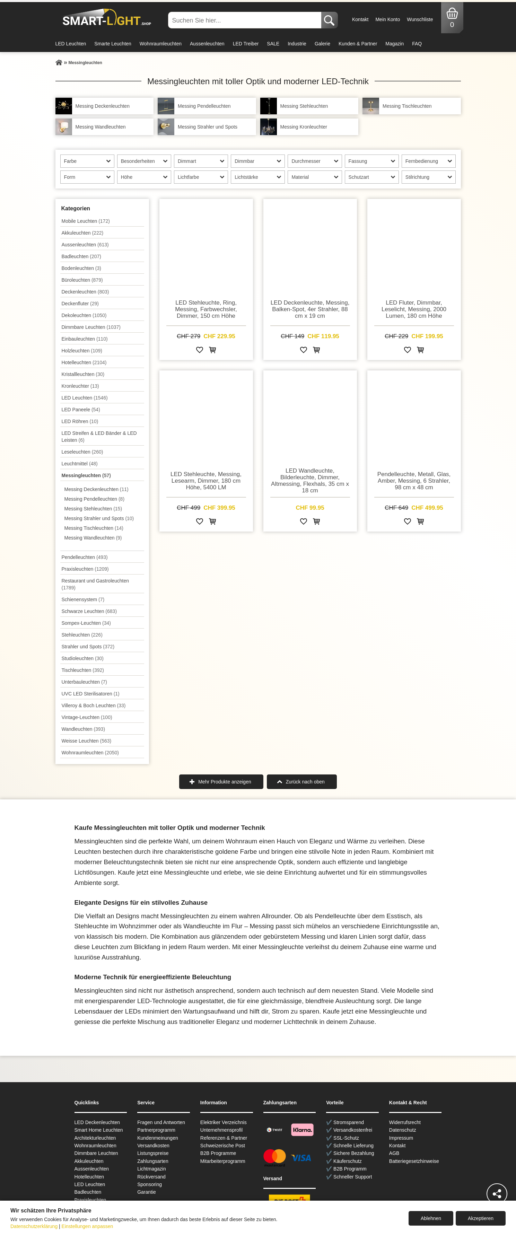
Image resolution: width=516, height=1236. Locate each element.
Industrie (297, 43)
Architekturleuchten (95, 1138)
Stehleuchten (82, 635)
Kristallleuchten (83, 374)
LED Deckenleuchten (97, 1122)
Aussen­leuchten (85, 244)
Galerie (322, 43)
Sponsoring (149, 1184)
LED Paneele (81, 409)
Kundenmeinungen (157, 1138)
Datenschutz (402, 1130)
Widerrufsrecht (405, 1122)
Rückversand (151, 1177)
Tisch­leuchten (83, 670)
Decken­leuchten (85, 292)
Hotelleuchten (84, 362)
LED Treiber (246, 43)
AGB (394, 1153)
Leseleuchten (82, 452)
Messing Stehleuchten (93, 508)
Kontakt (360, 19)
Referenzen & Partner (223, 1138)
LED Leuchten (70, 43)
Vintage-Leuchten (87, 717)
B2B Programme (218, 1153)
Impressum (401, 1138)
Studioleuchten (83, 658)
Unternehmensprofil (221, 1130)
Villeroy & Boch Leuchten (94, 705)
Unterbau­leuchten (84, 682)
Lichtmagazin (151, 1169)
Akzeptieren (480, 1218)
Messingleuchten (86, 475)
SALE (273, 43)
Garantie (146, 1192)
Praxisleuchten (85, 569)
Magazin (394, 43)
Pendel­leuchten (85, 557)
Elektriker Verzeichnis (223, 1122)
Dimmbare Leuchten (91, 327)
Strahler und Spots (88, 646)
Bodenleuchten (81, 268)
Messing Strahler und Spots (99, 518)
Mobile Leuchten (86, 221)
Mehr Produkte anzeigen (224, 781)
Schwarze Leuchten (89, 611)
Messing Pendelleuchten (94, 499)
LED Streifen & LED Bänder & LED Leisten (99, 436)
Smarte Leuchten (112, 43)
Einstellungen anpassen (87, 1226)
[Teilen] (497, 1193)
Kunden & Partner (358, 43)
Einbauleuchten (85, 339)
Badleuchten (81, 256)
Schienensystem (83, 599)
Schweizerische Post (222, 1145)
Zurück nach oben (305, 781)
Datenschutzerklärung (34, 1226)
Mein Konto (387, 19)
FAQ (417, 43)
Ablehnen (431, 1218)
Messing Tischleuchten (93, 528)
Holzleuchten (82, 350)
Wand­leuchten (83, 729)
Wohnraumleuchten (161, 43)
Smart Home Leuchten (99, 1130)
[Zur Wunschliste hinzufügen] (199, 351)
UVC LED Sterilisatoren (91, 693)
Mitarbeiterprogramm (222, 1161)
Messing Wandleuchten (93, 538)
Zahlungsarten (152, 1161)
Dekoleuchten (84, 315)
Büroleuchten (82, 280)
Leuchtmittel (80, 463)
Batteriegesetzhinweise (414, 1161)
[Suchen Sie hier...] (245, 20)
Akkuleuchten (83, 233)
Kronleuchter (80, 386)
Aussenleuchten (207, 43)
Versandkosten (153, 1145)
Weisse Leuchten (87, 741)
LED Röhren (80, 421)
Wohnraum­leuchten (90, 752)
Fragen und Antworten (161, 1122)
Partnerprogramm (156, 1130)
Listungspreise (152, 1153)
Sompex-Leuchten (86, 623)
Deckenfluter (80, 303)
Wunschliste (420, 19)
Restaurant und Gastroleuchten (95, 584)
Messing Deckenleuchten (96, 489)
